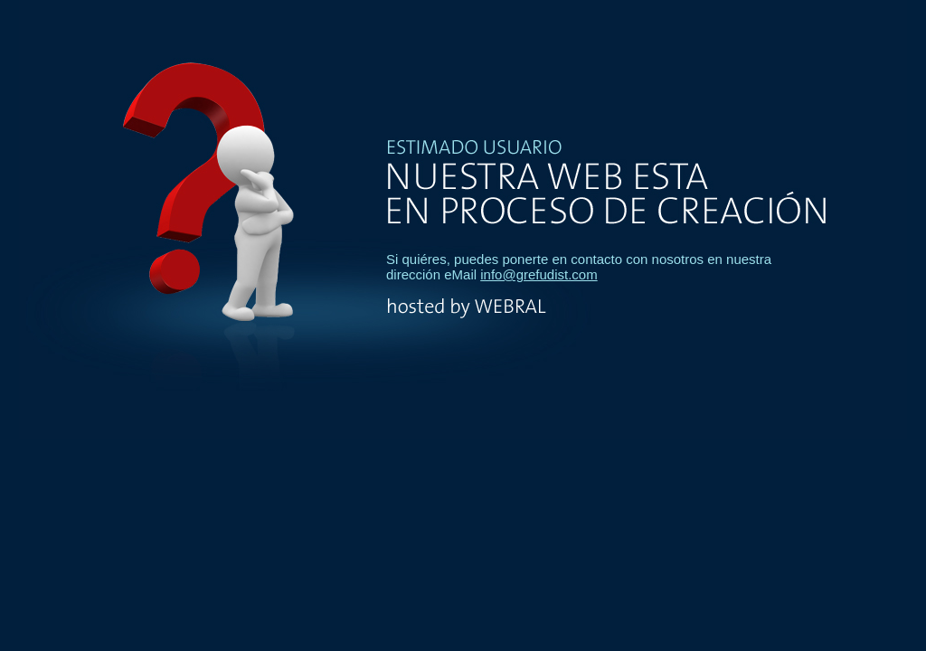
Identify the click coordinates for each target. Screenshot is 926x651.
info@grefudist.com (538, 274)
